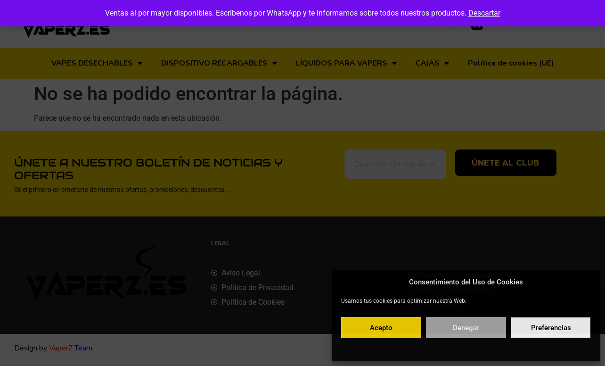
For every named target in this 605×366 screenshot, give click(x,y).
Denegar (466, 328)
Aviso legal (522, 349)
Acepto (381, 328)
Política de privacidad (476, 349)
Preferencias (551, 328)
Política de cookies (420, 349)
